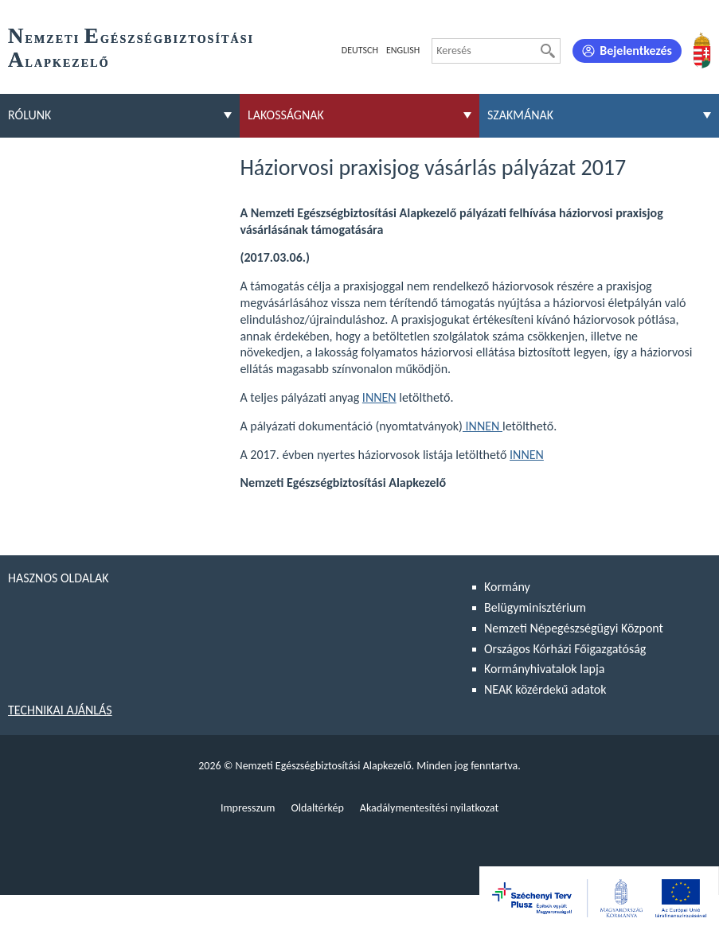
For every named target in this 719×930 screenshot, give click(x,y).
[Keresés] (548, 51)
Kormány (507, 586)
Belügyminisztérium (535, 607)
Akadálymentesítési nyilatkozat (429, 808)
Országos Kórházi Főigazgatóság (565, 648)
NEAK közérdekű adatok (545, 689)
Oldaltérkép (317, 808)
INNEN (379, 397)
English (403, 50)
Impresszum (248, 808)
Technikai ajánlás (60, 710)
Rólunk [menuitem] (29, 115)
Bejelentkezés (636, 50)
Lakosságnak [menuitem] (286, 115)
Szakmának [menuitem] (520, 115)
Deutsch (360, 50)
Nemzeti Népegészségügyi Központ (573, 628)
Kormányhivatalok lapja (544, 668)
